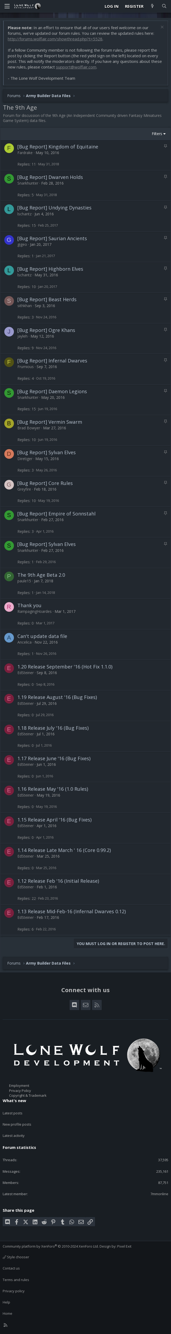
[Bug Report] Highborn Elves (50, 269)
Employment (19, 1085)
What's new (14, 1100)
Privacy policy (14, 1291)
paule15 (24, 580)
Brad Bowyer (28, 427)
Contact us (11, 1268)
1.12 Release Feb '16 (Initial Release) (58, 881)
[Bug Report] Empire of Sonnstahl (56, 513)
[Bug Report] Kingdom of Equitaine (57, 146)
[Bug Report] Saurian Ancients (52, 238)
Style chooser (16, 1257)
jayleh (22, 336)
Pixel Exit (124, 1246)
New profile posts (17, 1124)
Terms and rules (16, 1279)
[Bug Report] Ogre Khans (46, 330)
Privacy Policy (20, 1090)
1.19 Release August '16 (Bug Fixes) (57, 697)
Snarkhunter (27, 183)
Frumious (25, 366)
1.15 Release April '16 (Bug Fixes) (54, 819)
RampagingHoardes (34, 611)
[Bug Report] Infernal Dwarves (52, 360)
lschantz (24, 213)
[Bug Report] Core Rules (45, 483)
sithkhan (24, 305)
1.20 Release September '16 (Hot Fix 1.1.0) (64, 666)
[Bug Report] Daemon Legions (52, 391)
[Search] (164, 6)
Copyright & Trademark (28, 1095)
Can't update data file (42, 636)
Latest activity (14, 1135)
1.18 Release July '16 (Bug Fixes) (53, 728)
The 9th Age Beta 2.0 (41, 575)
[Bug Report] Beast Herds (47, 299)
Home (7, 1313)
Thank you (29, 605)
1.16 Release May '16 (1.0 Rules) (52, 789)
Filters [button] (157, 133)
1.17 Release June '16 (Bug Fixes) (53, 758)
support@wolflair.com (76, 67)
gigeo (22, 244)
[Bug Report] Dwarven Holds (50, 177)
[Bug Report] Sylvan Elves (46, 452)
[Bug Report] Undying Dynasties (54, 207)
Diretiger (24, 458)
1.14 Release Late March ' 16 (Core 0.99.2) (64, 850)
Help (6, 1302)
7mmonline (159, 1193)
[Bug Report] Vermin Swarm (49, 422)
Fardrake (25, 152)
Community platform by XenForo (51, 1246)
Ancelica (24, 642)
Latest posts (12, 1113)
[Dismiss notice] (161, 27)
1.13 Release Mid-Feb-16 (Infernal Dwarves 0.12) (71, 911)
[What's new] (152, 6)
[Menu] (7, 6)
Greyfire (24, 489)
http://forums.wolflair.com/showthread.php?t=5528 (55, 38)
